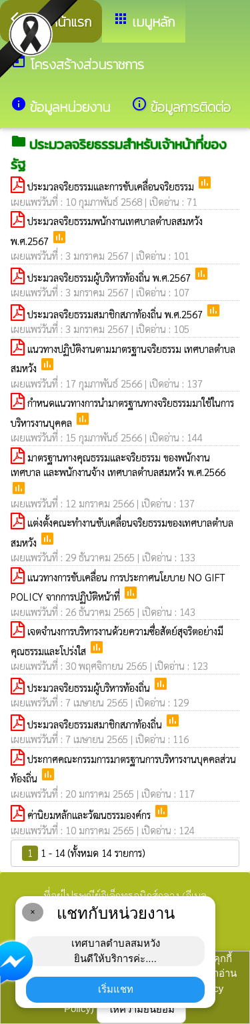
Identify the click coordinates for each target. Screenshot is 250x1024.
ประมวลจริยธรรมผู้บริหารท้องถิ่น (90, 687)
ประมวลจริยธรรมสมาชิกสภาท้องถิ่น (96, 724)
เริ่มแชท (115, 989)
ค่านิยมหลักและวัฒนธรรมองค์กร (90, 814)
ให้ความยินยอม (141, 1009)
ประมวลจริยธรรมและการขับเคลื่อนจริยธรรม (112, 186)
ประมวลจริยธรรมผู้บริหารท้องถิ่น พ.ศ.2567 (110, 277)
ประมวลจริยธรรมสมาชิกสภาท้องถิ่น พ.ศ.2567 (116, 314)
